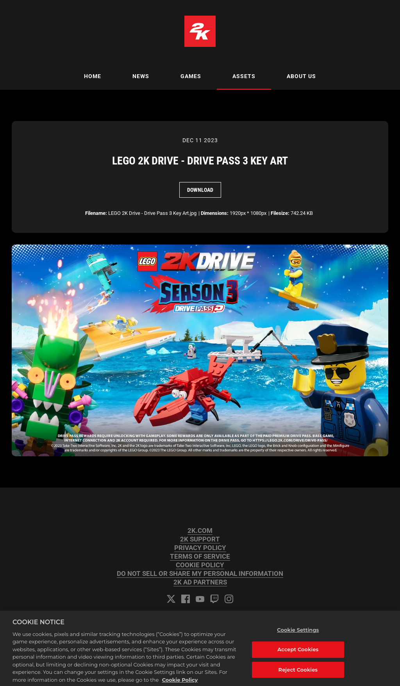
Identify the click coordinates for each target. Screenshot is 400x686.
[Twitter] (171, 599)
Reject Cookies (298, 672)
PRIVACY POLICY (200, 548)
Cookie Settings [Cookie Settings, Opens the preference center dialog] (298, 632)
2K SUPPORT (200, 539)
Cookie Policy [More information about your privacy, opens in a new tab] (180, 682)
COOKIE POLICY (200, 565)
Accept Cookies (297, 652)
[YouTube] (200, 599)
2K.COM (200, 530)
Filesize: (280, 213)
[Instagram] (229, 599)
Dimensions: (215, 213)
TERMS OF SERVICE (200, 556)
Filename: (96, 213)
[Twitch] (214, 599)
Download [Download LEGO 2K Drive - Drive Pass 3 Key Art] (200, 190)
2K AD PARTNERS (200, 582)
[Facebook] (185, 599)
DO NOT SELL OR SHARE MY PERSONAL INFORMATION (200, 573)
